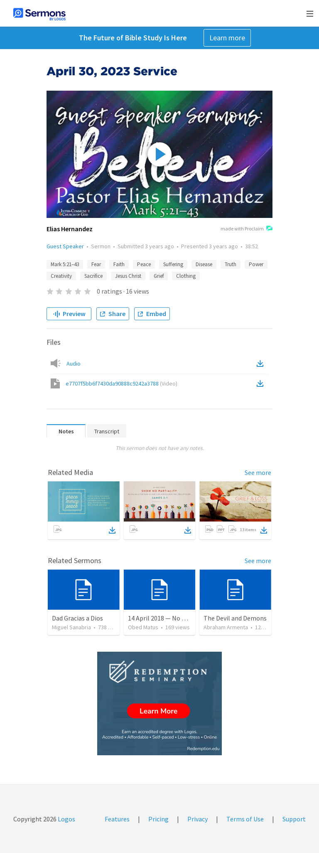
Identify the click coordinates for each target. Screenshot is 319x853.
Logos (65, 819)
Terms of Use (245, 819)
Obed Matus (143, 627)
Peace (144, 264)
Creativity (61, 275)
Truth (230, 264)
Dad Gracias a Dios (77, 618)
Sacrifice (93, 275)
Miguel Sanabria (71, 627)
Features (117, 819)
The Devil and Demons (235, 618)
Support (294, 819)
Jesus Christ (128, 275)
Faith (119, 264)
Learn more (227, 37)
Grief (159, 275)
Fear (96, 264)
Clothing (186, 275)
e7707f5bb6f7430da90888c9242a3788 (121, 383)
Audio (73, 363)
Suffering (173, 264)
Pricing (158, 819)
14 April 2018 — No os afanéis (169, 618)
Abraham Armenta (226, 627)
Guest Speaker (65, 246)
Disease (204, 264)
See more (258, 472)
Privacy (197, 819)
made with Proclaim (246, 229)
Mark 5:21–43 (65, 264)
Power (256, 264)
